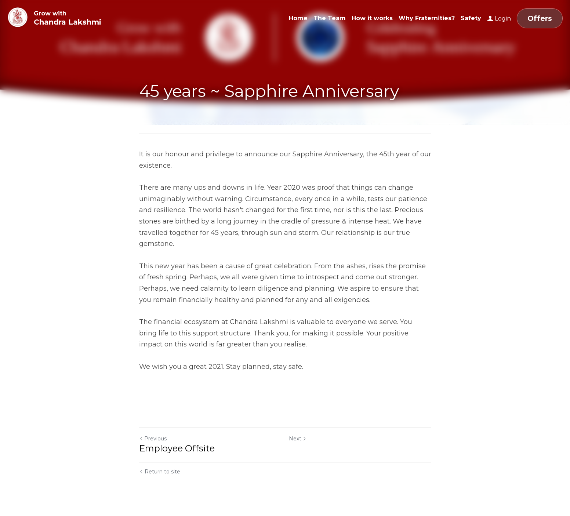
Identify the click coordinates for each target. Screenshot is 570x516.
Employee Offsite (177, 448)
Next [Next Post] (297, 438)
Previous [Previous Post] (153, 438)
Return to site (159, 471)
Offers (539, 18)
